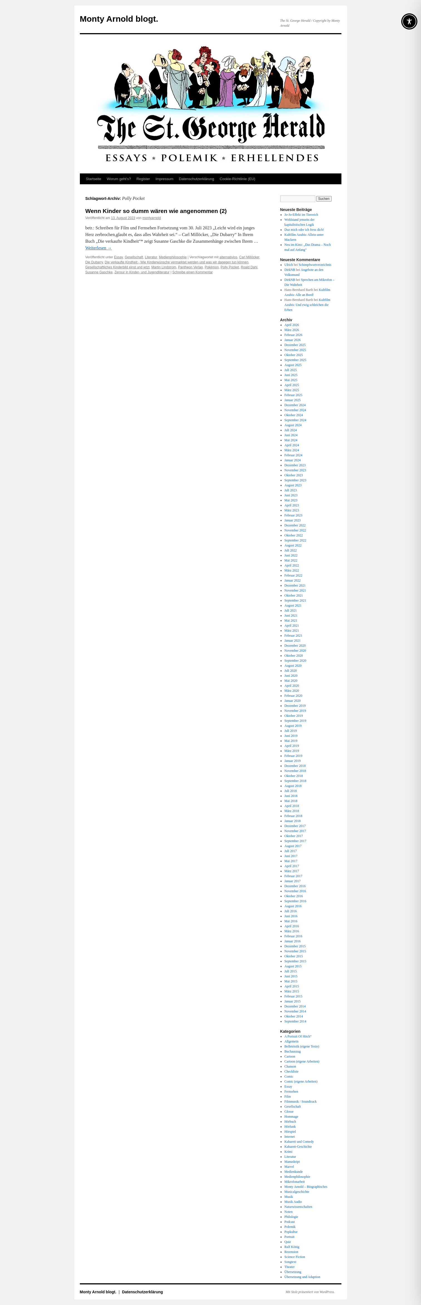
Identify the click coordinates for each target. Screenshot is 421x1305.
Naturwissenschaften (298, 1207)
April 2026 (291, 325)
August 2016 (293, 906)
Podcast (289, 1222)
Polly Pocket (230, 267)
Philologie (291, 1217)
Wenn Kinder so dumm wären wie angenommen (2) (156, 211)
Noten (288, 1212)
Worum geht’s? (119, 179)
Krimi (288, 1152)
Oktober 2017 (293, 836)
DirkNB (289, 270)
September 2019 (295, 721)
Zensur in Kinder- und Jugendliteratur (141, 272)
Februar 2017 (293, 876)
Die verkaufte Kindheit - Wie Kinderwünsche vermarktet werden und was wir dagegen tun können (176, 262)
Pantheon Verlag (190, 267)
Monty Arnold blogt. (119, 18)
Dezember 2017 (295, 826)
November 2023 (295, 470)
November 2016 (295, 891)
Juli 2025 (290, 370)
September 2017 (295, 841)
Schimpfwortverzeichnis (315, 265)
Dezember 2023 (295, 465)
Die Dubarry (94, 262)
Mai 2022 (290, 560)
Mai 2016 (290, 921)
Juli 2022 (290, 550)
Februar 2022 (293, 575)
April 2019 (291, 746)
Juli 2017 (290, 851)
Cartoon (289, 1056)
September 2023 (295, 480)
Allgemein (291, 1041)
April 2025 (291, 385)
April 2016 (291, 926)
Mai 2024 (290, 440)
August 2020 (293, 666)
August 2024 (293, 425)
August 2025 (293, 365)
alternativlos (228, 257)
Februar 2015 (293, 996)
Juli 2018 (290, 791)
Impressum (164, 179)
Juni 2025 (290, 375)
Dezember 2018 (295, 766)
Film (287, 1096)
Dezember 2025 (295, 345)
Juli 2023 (290, 490)
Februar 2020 (293, 696)
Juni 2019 (290, 736)
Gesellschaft (134, 257)
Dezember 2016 (295, 886)
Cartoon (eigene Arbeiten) (301, 1061)
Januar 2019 (292, 761)
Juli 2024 (290, 430)
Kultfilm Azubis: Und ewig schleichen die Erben (307, 305)
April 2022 (291, 565)
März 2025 (291, 390)
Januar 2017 (292, 881)
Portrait (289, 1237)
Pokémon (212, 267)
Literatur (151, 257)
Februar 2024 (293, 455)
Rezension (291, 1252)
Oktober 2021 (293, 595)
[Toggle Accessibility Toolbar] (409, 21)
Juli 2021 (290, 610)
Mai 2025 (290, 380)
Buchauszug (292, 1051)
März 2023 (291, 510)
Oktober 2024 (293, 415)
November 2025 (295, 350)
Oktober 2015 (293, 956)
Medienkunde (293, 1172)
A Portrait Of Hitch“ (298, 1036)
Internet (289, 1137)
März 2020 (291, 691)
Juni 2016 (290, 916)
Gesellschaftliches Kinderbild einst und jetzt (117, 267)
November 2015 (295, 951)
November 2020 (295, 650)
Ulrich (288, 265)
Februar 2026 (293, 335)
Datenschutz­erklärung (196, 179)
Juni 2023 (290, 495)
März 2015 (291, 991)
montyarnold (151, 218)
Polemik (290, 1227)
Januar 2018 (292, 821)
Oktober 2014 (293, 1016)
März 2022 (291, 570)
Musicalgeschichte (296, 1192)
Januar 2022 (292, 580)
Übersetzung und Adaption (302, 1277)
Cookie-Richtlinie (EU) (237, 179)
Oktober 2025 (293, 355)
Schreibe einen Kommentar (192, 272)
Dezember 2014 (295, 1006)
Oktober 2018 (293, 776)
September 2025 (295, 360)
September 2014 (295, 1021)
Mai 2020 (290, 681)
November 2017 (295, 831)
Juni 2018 (290, 796)
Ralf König (291, 1247)
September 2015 (295, 961)
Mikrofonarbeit (294, 1182)
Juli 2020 (290, 671)
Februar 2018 (293, 816)
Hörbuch (290, 1122)
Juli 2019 (290, 731)
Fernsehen (291, 1091)
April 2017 (291, 866)
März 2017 (291, 871)
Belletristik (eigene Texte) (301, 1046)
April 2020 (291, 686)
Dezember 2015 (295, 946)
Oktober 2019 (293, 716)
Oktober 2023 (293, 475)
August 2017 (293, 846)
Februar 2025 (293, 395)
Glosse (289, 1111)
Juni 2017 (290, 856)
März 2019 (291, 751)
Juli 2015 (290, 971)
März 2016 (291, 931)
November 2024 (295, 410)
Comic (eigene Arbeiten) (300, 1081)
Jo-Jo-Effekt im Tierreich (301, 215)
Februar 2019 (293, 756)
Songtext (290, 1262)
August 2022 (293, 545)
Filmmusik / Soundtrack (300, 1101)
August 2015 (293, 966)
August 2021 (293, 605)
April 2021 (291, 625)
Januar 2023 (292, 520)
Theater (289, 1267)
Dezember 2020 (295, 645)
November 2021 (295, 590)
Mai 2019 (290, 741)
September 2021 (295, 600)
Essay (118, 257)
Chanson (290, 1066)
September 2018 (295, 781)
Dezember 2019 (295, 706)
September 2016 (295, 901)
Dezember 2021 (295, 585)
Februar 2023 (293, 515)
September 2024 (295, 420)
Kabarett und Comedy (299, 1142)
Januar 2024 (292, 460)
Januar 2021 (292, 640)
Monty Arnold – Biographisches (305, 1187)
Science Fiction (294, 1257)
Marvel (289, 1167)
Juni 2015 (290, 976)
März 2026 (291, 330)
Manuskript (292, 1162)
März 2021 (291, 630)
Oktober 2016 (293, 896)
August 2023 (293, 485)
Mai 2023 (290, 500)
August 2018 (293, 786)
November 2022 (295, 530)
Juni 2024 (290, 435)
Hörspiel (290, 1132)
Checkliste (291, 1071)
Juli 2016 (290, 911)
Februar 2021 (293, 635)
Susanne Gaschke (99, 272)
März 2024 (291, 450)
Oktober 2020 (293, 656)
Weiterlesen (98, 248)
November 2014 (295, 1011)
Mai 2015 (290, 981)
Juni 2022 (290, 555)
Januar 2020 (292, 701)
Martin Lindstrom (163, 267)
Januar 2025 (292, 400)
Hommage (291, 1116)
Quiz (287, 1242)
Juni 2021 (290, 615)
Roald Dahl (249, 267)
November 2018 (295, 771)
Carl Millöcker (249, 257)
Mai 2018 (290, 801)
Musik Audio (293, 1202)
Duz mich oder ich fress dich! (304, 230)
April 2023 (291, 505)
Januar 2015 (292, 1001)
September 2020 (295, 661)
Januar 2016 (292, 941)
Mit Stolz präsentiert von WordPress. (310, 1292)
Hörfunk (290, 1127)
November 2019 (295, 711)
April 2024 (291, 445)
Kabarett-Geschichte (298, 1147)
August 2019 (293, 726)
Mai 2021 (290, 620)
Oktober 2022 (293, 535)
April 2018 (291, 806)
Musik (288, 1197)
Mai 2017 (290, 861)
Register (143, 179)
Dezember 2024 (295, 405)
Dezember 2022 (295, 525)
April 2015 (291, 986)
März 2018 (291, 811)
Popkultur (290, 1232)
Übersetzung (292, 1272)
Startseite (93, 179)
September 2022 (295, 540)
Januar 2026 (292, 340)
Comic (288, 1076)
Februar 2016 (293, 936)
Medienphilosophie (173, 257)
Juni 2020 (290, 676)
